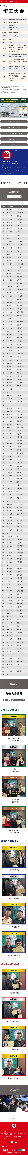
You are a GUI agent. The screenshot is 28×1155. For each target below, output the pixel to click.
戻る (5, 6)
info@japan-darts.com (6, 1138)
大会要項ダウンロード (14, 127)
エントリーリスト (14, 139)
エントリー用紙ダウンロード (14, 133)
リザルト (14, 144)
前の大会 (6, 183)
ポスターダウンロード (14, 121)
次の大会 (21, 183)
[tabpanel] (14, 1103)
